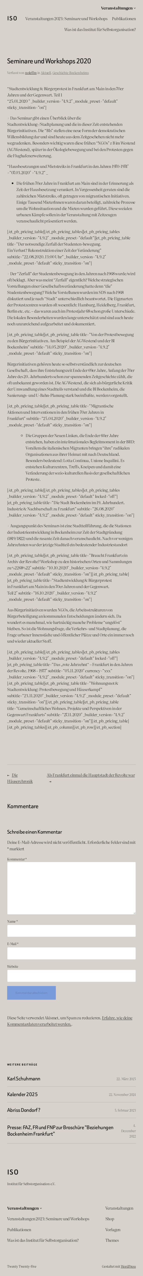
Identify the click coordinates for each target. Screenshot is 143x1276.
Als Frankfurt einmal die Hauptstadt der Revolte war (91, 775)
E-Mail (12, 943)
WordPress (128, 1266)
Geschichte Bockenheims (71, 72)
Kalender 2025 (22, 1094)
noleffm (31, 72)
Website (12, 966)
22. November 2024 (122, 1094)
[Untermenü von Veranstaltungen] (135, 7)
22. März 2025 (126, 1078)
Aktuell (46, 72)
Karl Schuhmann (23, 1079)
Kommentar (17, 859)
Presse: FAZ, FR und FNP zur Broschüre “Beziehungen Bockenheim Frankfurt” (60, 1130)
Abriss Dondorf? (23, 1110)
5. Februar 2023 (125, 1110)
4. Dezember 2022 (128, 1130)
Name (12, 921)
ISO (12, 18)
